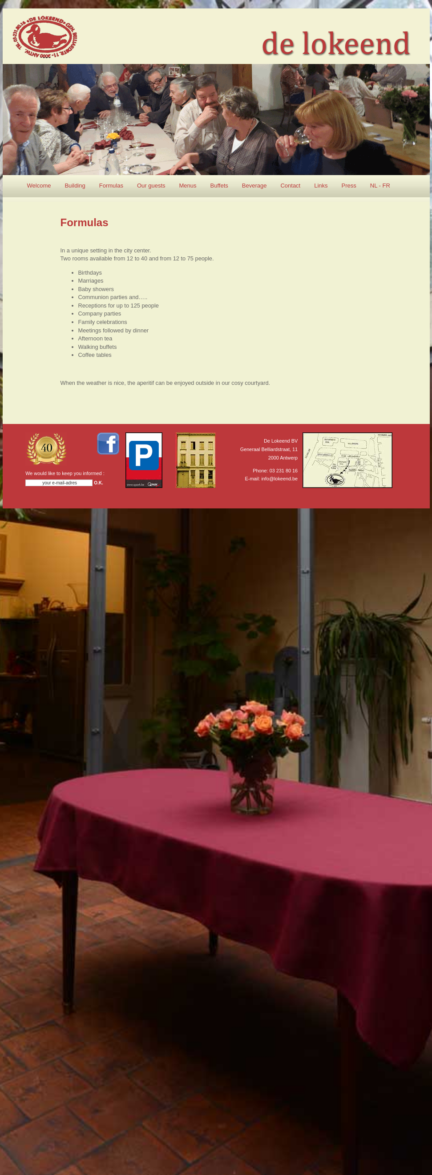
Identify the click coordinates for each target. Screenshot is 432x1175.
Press (349, 185)
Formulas (111, 185)
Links (320, 185)
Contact (290, 185)
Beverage (254, 185)
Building (75, 185)
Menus (188, 185)
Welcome (39, 185)
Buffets (219, 185)
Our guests (151, 185)
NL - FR (380, 185)
